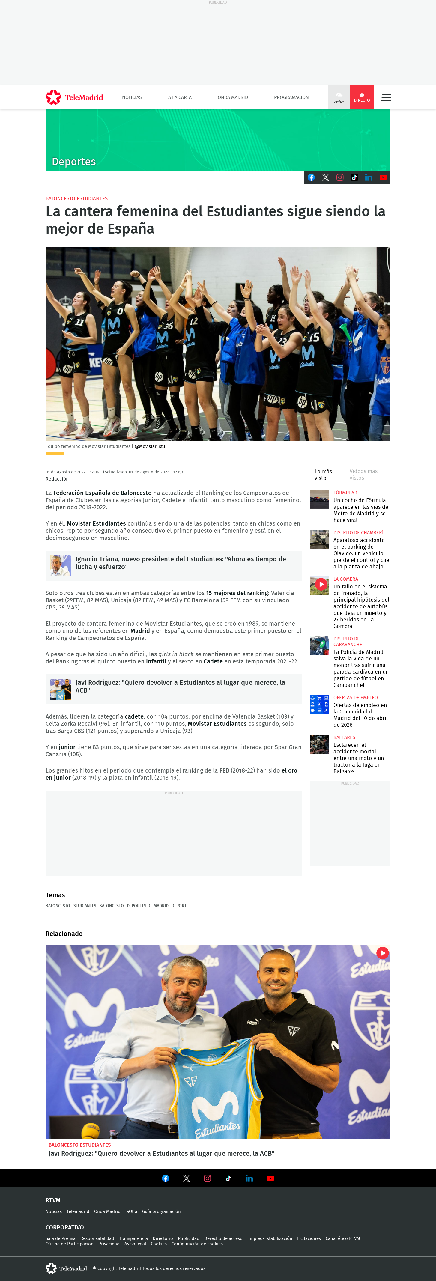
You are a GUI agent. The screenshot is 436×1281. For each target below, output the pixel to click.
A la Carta (180, 97)
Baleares (344, 737)
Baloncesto (111, 906)
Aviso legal (135, 1244)
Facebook (311, 177)
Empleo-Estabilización (269, 1238)
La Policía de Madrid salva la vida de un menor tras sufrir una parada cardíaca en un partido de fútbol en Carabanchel (319, 645)
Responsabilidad (97, 1238)
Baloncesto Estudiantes (77, 198)
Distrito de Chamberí (358, 532)
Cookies (159, 1244)
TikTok (354, 177)
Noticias (132, 97)
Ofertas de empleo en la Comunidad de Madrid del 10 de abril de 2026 (319, 704)
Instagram (340, 177)
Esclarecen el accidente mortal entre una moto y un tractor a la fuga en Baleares (319, 744)
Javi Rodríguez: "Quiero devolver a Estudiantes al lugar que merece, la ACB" (60, 689)
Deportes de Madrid (148, 906)
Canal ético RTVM (343, 1238)
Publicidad (188, 1238)
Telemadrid (78, 1211)
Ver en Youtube (270, 1178)
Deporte (180, 906)
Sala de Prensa (61, 1238)
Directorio (163, 1238)
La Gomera (345, 579)
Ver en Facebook (166, 1179)
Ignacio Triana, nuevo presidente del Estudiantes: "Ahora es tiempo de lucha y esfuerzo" (60, 565)
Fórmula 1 (345, 492)
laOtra (131, 1211)
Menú (386, 97)
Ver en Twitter (187, 1179)
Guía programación (161, 1211)
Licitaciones (309, 1238)
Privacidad (109, 1244)
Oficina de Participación (70, 1244)
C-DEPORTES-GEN (218, 140)
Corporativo (65, 1228)
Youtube (383, 177)
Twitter (325, 177)
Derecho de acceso (223, 1238)
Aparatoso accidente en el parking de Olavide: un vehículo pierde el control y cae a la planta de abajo (319, 539)
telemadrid (66, 1268)
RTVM (53, 1201)
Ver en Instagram (208, 1178)
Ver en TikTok (228, 1179)
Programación (291, 97)
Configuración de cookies (197, 1244)
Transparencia (133, 1238)
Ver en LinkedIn (249, 1178)
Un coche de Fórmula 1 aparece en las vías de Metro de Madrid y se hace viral (319, 499)
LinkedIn (369, 177)
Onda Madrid (233, 97)
